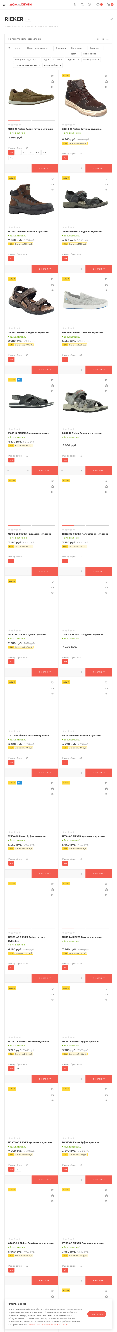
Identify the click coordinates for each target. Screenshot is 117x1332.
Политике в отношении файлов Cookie (47, 1324)
